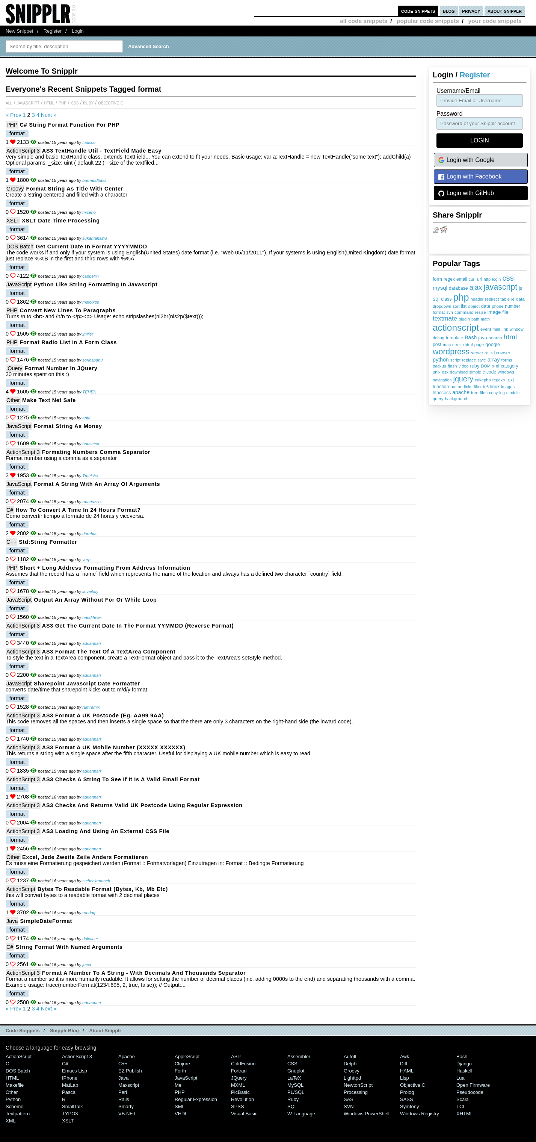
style (481, 360)
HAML (407, 1071)
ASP (236, 1056)
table (505, 299)
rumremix (91, 707)
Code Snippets (23, 1030)
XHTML (464, 1113)
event (485, 329)
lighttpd (352, 1078)
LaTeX (294, 1078)
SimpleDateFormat (46, 921)
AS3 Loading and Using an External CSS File (105, 831)
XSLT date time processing (61, 221)
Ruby (88, 103)
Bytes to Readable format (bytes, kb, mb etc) (103, 889)
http (487, 279)
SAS (348, 1099)
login (496, 279)
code (491, 372)
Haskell (464, 1071)
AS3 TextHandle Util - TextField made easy (102, 151)
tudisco (88, 142)
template (454, 337)
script (455, 360)
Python (13, 1099)
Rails (123, 1099)
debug (438, 338)
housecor (91, 444)
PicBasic (240, 1092)
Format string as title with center (74, 189)
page (479, 344)
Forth (180, 1071)
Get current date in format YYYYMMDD (91, 247)
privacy (471, 11)
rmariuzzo (91, 501)
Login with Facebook (469, 176)
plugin (464, 319)
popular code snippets (428, 21)
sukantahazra (94, 238)
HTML (49, 103)
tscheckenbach (96, 881)
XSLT (13, 221)
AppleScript (187, 1056)
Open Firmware (473, 1085)
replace (469, 360)
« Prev (13, 115)
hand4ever (92, 617)
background (456, 398)
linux (495, 386)
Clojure (182, 1063)
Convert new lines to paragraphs (68, 310)
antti (86, 418)
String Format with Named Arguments (68, 947)
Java (12, 921)
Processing (356, 1092)
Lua (460, 1078)
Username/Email (458, 91)
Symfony (409, 1106)
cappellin (90, 276)
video (464, 366)
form (437, 279)
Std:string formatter (48, 542)
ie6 (486, 386)
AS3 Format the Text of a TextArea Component (109, 652)
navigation (442, 380)
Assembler (298, 1056)
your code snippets (495, 21)
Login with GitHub (466, 193)
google (492, 344)
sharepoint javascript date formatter (87, 684)
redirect (492, 299)
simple (475, 372)
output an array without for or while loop (95, 600)
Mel (179, 1085)
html (510, 337)
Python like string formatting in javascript (95, 284)
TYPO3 (70, 1113)
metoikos (90, 302)
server (477, 353)
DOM (486, 366)
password (449, 113)
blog (449, 11)
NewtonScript (358, 1085)
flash (452, 366)
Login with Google (466, 160)
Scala (462, 1099)
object (474, 306)
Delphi (351, 1063)
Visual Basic (244, 1113)
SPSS (237, 1106)
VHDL (181, 1113)
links (468, 386)
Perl (122, 1092)
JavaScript (28, 103)
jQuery (14, 368)
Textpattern (18, 1113)
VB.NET (127, 1113)
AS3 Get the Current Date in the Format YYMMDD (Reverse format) (138, 626)
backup (439, 366)
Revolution (242, 1099)
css (507, 278)
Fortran (239, 1071)
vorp (86, 559)
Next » (49, 115)
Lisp (404, 1078)
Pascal (69, 1092)
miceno (89, 212)
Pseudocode (469, 1092)
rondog (88, 913)
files (484, 392)
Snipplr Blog (64, 1030)
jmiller (87, 334)
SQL (292, 1106)
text (510, 380)
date (486, 306)
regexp (498, 380)
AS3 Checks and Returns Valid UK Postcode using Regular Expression (142, 805)
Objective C (110, 103)
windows (506, 372)
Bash (471, 337)
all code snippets (363, 21)
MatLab (70, 1085)
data (520, 298)
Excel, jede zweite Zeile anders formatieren (85, 857)
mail (496, 329)
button (456, 386)
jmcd (86, 964)
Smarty (126, 1106)
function (441, 386)
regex (449, 279)
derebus (89, 533)
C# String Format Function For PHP (70, 125)
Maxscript (128, 1085)
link (504, 329)
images (508, 386)
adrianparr (91, 643)
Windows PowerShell (367, 1113)
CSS (75, 103)
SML (180, 1106)
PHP (62, 103)
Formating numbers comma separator (96, 452)
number (512, 306)
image (494, 312)
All (9, 103)
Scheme (15, 1106)
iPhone (69, 1078)
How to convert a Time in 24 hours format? (77, 510)
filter (478, 386)
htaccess (442, 392)
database (458, 288)
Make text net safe (49, 400)
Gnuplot (295, 1071)
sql (436, 299)
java (482, 337)
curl (472, 279)
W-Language (301, 1113)
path (475, 319)
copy (493, 392)
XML (11, 1121)
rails (488, 352)
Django (464, 1063)
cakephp (483, 380)
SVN (349, 1106)
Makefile (15, 1085)
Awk (404, 1056)
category (509, 366)
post (437, 344)
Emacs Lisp (74, 1071)
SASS (406, 1099)
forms (506, 359)
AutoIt (350, 1056)
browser (502, 352)
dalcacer (90, 938)
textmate (445, 318)
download (459, 372)
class (446, 299)
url (479, 279)
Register (53, 31)
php (461, 297)
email (461, 279)
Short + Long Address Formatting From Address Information (105, 568)
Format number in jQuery (60, 368)
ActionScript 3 (23, 151)
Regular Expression (196, 1099)
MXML (238, 1085)
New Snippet (19, 31)
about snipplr (505, 11)
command (464, 312)
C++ (11, 542)
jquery (463, 379)
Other (13, 400)
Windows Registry (419, 1113)
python (441, 360)
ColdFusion (243, 1063)
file (505, 312)
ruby (474, 366)
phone (497, 306)
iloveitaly (90, 591)
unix (437, 372)
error (456, 344)
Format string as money (68, 426)
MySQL (295, 1085)
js (520, 288)
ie (513, 299)
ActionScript (20, 889)
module (512, 392)
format (439, 312)
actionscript (456, 327)
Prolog (407, 1092)
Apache (126, 1056)
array (494, 360)
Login (78, 31)
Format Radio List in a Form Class (68, 342)
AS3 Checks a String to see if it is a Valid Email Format (121, 779)
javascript (500, 287)
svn (449, 312)
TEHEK (89, 392)
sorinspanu (92, 360)
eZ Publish (130, 1071)
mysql (440, 288)
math (485, 319)
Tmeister (90, 475)
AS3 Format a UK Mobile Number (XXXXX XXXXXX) (114, 747)
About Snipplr (105, 1030)
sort (456, 306)
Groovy (15, 189)
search (495, 337)
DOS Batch (19, 247)
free (474, 392)
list (464, 306)
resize (480, 312)
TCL (460, 1106)
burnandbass (94, 180)
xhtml (467, 344)
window (517, 329)
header (476, 299)
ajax (476, 287)
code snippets (418, 11)
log (502, 392)
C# (9, 510)
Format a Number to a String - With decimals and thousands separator (144, 973)
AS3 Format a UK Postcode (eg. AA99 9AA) (103, 715)
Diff (403, 1063)
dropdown (442, 306)
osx (445, 372)
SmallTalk (72, 1106)
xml (495, 366)
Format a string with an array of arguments (97, 484)
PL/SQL (295, 1092)
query (438, 398)
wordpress (451, 351)
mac (447, 344)
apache (461, 392)
